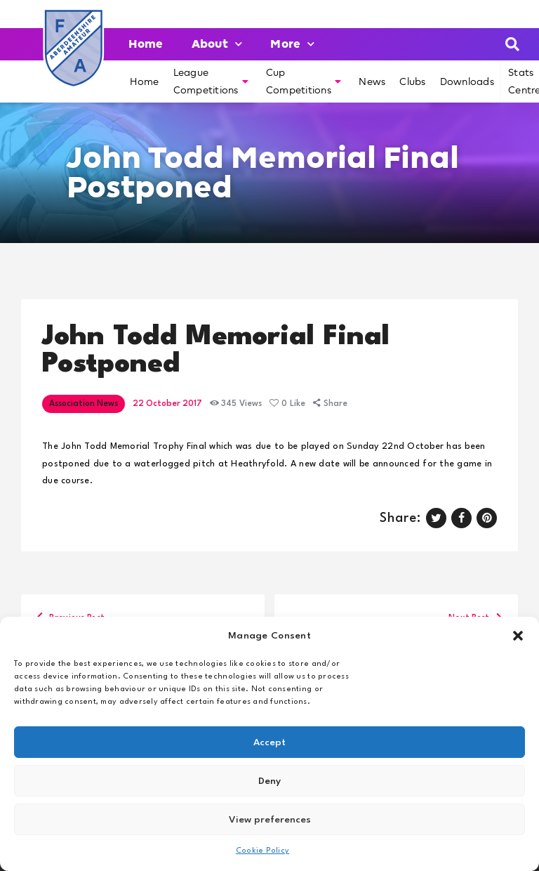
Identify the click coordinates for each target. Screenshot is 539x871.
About (217, 44)
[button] (518, 636)
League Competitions (210, 81)
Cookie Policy (262, 851)
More (292, 44)
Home (146, 44)
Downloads (467, 81)
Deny (269, 781)
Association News (83, 404)
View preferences (270, 820)
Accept (269, 742)
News (372, 81)
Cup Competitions (303, 81)
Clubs (412, 81)
